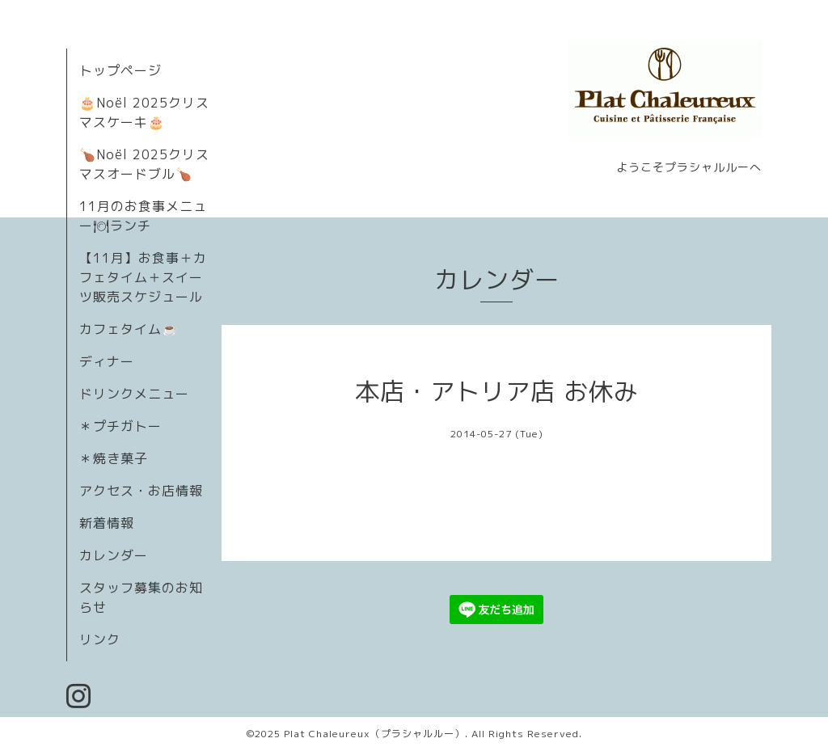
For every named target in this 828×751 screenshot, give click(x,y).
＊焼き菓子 (113, 458)
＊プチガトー (120, 426)
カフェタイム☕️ (129, 329)
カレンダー (113, 555)
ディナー (106, 361)
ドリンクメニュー (134, 394)
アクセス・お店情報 (141, 491)
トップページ (120, 70)
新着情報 (106, 523)
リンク (99, 639)
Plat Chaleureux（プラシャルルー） (374, 733)
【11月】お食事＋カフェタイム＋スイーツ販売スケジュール (143, 277)
